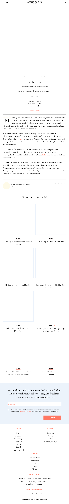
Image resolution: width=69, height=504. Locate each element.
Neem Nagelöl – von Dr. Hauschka (50, 241)
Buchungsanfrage (50, 441)
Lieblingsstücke (34, 458)
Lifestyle (34, 453)
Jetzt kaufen (34, 111)
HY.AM (45, 499)
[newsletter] (41, 494)
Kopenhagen (18, 439)
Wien (19, 444)
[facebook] (27, 494)
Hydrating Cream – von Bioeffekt (18, 285)
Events (23, 481)
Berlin (18, 433)
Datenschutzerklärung (25, 411)
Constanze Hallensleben (25, 91)
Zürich (18, 447)
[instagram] (32, 494)
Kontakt (27, 478)
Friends (45, 481)
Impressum (40, 484)
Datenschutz (29, 484)
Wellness (50, 436)
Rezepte (34, 466)
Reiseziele (50, 433)
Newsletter (47, 478)
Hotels (50, 439)
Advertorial (34, 96)
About (20, 478)
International (19, 450)
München (18, 441)
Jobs (39, 481)
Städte (18, 428)
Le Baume (20, 139)
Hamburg (18, 436)
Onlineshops (34, 460)
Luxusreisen (50, 428)
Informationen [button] (34, 474)
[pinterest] (36, 494)
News (34, 469)
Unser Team (36, 478)
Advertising (31, 481)
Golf (34, 463)
